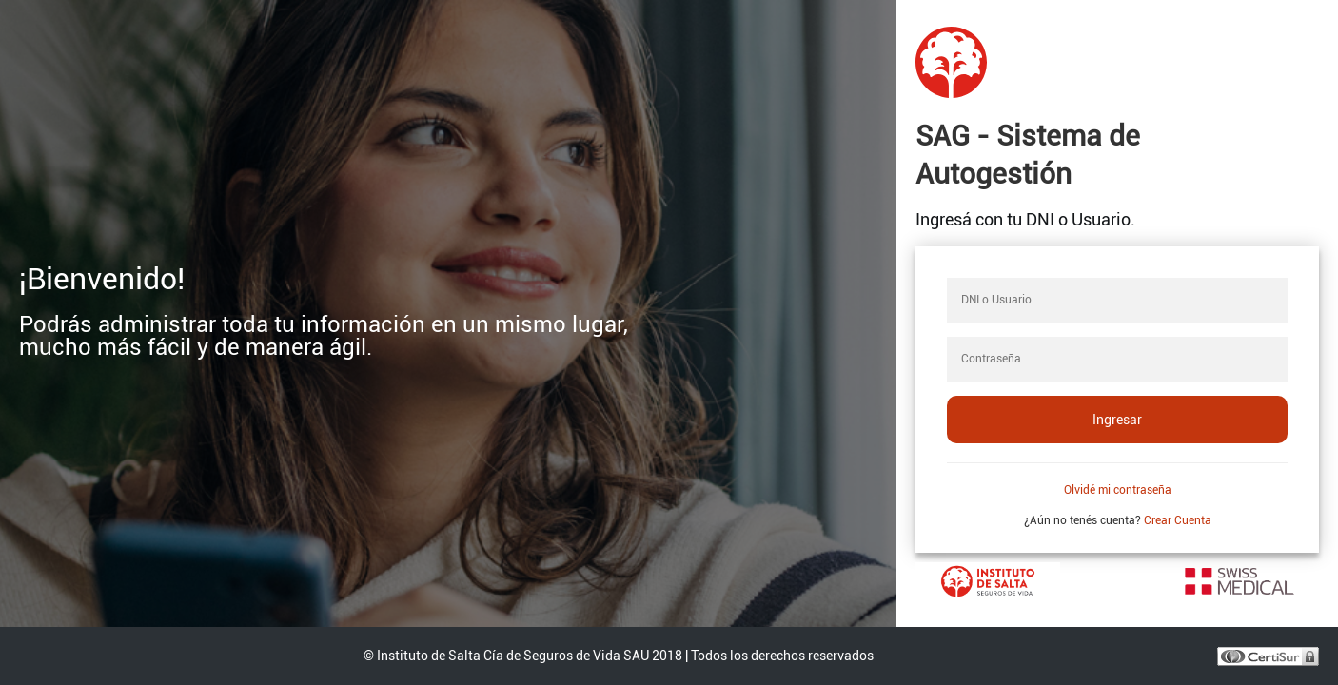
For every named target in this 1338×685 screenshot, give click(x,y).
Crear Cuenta (1177, 520)
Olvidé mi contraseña (1117, 490)
